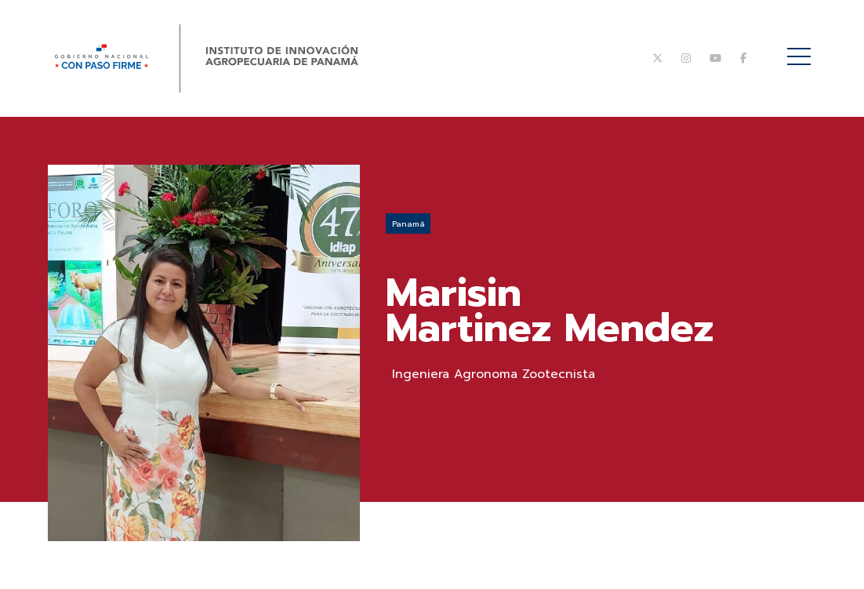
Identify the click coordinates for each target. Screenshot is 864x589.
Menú (801, 48)
